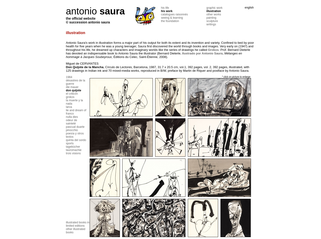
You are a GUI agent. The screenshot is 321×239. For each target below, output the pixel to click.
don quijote (73, 90)
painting (211, 17)
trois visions (73, 153)
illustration (214, 11)
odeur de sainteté (71, 122)
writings (211, 24)
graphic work (215, 7)
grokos (70, 97)
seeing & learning (172, 17)
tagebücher (73, 146)
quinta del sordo (76, 140)
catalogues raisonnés (174, 14)
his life (165, 7)
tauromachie (74, 150)
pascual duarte (75, 126)
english (249, 7)
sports (70, 143)
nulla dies (72, 117)
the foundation (170, 21)
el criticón (72, 93)
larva (69, 107)
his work (167, 11)
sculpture (212, 21)
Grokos (213, 50)
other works (214, 14)
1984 (69, 77)
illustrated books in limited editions (77, 224)
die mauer (72, 87)
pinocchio (72, 130)
